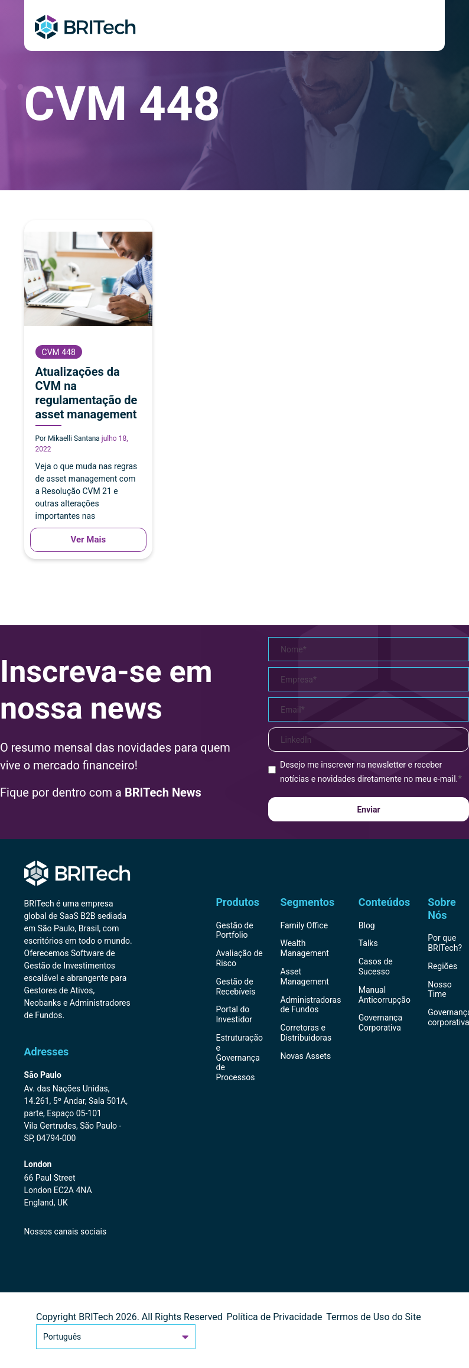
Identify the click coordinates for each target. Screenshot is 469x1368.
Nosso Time (439, 989)
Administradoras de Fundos (310, 1005)
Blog (367, 925)
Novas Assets (305, 1056)
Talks (368, 943)
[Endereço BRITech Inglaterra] (78, 1184)
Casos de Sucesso (376, 966)
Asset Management (304, 976)
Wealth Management (304, 948)
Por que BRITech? (445, 943)
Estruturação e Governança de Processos (239, 1057)
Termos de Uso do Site (373, 1316)
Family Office (304, 925)
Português (115, 1336)
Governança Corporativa (380, 1022)
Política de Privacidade (275, 1316)
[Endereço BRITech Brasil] (78, 1107)
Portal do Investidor (234, 1014)
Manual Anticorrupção (385, 995)
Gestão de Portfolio (234, 930)
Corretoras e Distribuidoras (305, 1032)
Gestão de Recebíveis (236, 986)
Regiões (442, 966)
